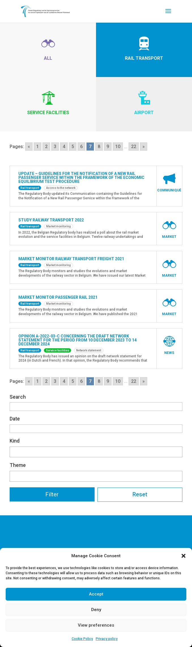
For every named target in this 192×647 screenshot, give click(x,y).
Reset (140, 494)
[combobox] (96, 452)
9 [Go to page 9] (107, 146)
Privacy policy (107, 639)
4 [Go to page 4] (64, 146)
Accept (96, 594)
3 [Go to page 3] (55, 146)
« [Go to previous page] (29, 146)
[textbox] (13, 451)
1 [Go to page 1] (37, 146)
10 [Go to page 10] (117, 146)
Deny (96, 609)
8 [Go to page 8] (99, 146)
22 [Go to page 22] (133, 146)
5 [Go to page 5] (72, 146)
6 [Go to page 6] (81, 146)
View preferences (96, 625)
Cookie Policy (82, 639)
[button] (183, 556)
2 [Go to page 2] (46, 146)
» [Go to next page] (143, 146)
